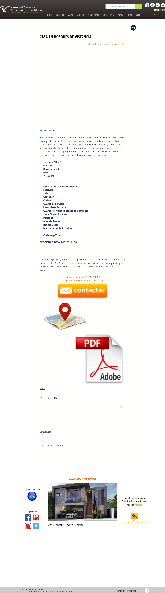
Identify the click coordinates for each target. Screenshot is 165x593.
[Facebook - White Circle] (147, 5)
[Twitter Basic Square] (36, 526)
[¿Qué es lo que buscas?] (118, 6)
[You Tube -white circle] (152, 5)
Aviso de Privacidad (126, 590)
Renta (42, 388)
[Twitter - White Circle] (158, 5)
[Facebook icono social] (28, 517)
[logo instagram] (28, 526)
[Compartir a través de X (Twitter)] (48, 397)
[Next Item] (112, 502)
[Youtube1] (36, 517)
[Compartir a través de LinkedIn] (55, 397)
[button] (80, 15)
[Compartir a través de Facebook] (41, 397)
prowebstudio (66, 591)
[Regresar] (133, 28)
